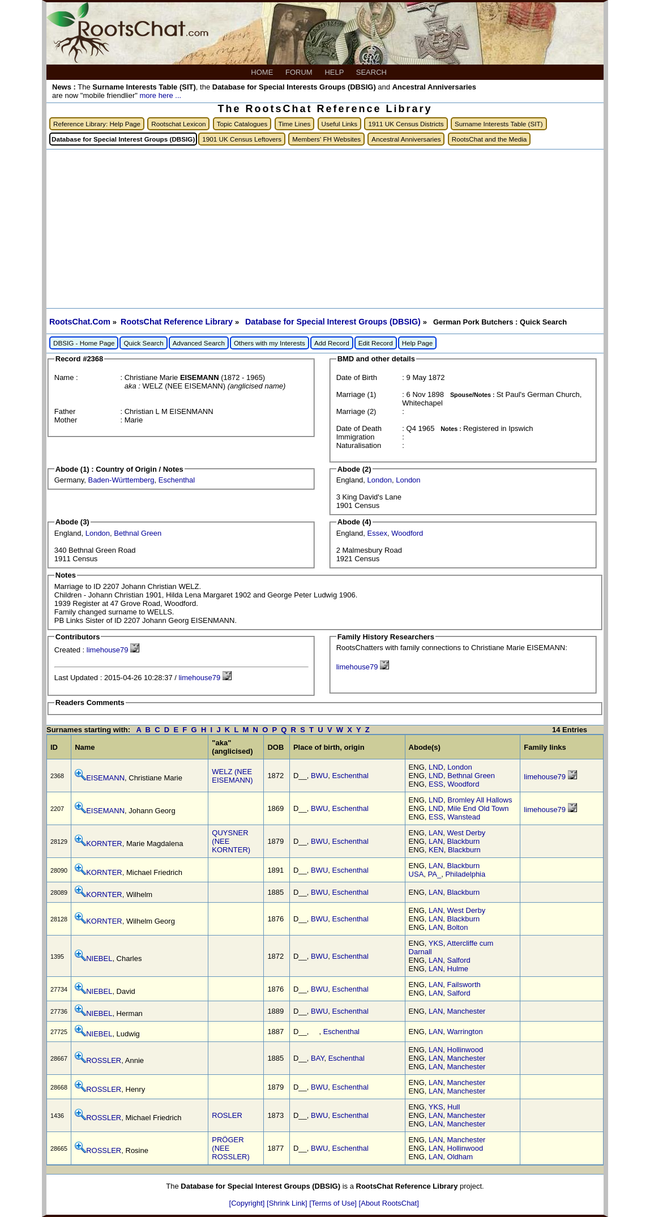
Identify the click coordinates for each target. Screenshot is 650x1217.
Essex (377, 533)
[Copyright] (248, 1203)
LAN (436, 833)
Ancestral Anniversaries (406, 139)
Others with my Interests (269, 343)
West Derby (466, 833)
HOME (263, 72)
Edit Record (375, 343)
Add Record (331, 343)
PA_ (435, 874)
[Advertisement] (325, 229)
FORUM (299, 72)
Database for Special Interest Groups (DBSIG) (334, 321)
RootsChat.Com (79, 321)
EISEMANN (105, 778)
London (379, 480)
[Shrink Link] (288, 1203)
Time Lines (295, 123)
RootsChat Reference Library (178, 321)
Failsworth (464, 984)
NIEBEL (99, 958)
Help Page (417, 343)
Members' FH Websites (326, 139)
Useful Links (340, 123)
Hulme (458, 968)
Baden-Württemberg (121, 480)
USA (416, 874)
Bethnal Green (137, 533)
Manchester (466, 1011)
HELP (334, 72)
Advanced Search (199, 343)
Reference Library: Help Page (96, 123)
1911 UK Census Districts (405, 123)
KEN (436, 850)
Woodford (407, 533)
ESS (436, 784)
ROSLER (227, 1115)
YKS (436, 943)
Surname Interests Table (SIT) (499, 123)
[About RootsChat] (389, 1203)
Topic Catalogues (242, 123)
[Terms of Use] (333, 1203)
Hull (453, 1107)
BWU (319, 775)
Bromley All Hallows (479, 800)
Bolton (457, 927)
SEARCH (372, 72)
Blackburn (463, 841)
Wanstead (463, 817)
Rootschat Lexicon (178, 123)
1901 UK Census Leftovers (241, 139)
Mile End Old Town (477, 808)
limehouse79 (108, 650)
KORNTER (104, 843)
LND (436, 767)
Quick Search (143, 343)
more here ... (160, 95)
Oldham (460, 1156)
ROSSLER (103, 1060)
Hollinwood (465, 1049)
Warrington (465, 1031)
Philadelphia (465, 874)
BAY (317, 1058)
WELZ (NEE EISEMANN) (232, 775)
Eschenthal (177, 480)
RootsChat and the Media (489, 139)
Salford (459, 960)
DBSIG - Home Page (83, 343)
